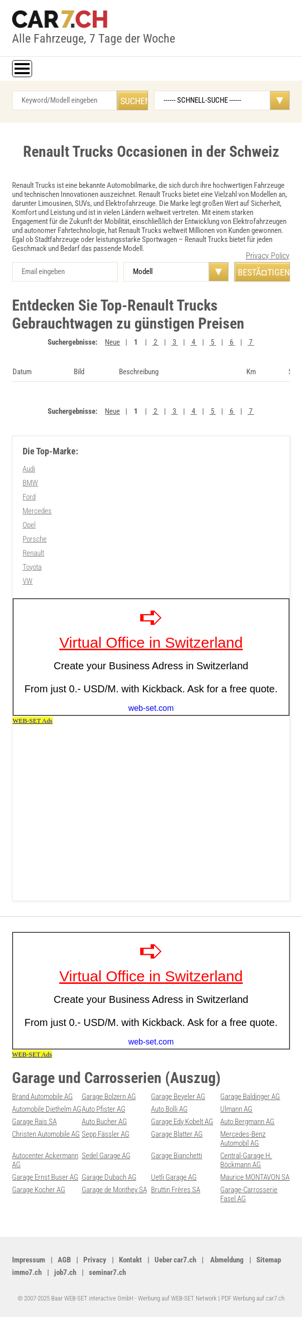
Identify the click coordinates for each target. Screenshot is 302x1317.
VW (28, 581)
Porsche (35, 539)
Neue (112, 342)
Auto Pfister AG (103, 1109)
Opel (29, 525)
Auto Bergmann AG (247, 1121)
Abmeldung (226, 1259)
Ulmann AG (236, 1109)
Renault (33, 553)
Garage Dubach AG (109, 1177)
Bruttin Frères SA (175, 1189)
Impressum (28, 1259)
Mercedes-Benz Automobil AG (242, 1139)
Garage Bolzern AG (109, 1096)
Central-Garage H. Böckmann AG (246, 1160)
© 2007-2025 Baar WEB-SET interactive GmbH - (78, 1298)
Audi (29, 468)
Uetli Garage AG (174, 1177)
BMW (30, 482)
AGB (64, 1259)
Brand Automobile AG (42, 1096)
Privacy (94, 1259)
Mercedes (37, 510)
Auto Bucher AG (104, 1121)
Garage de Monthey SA (114, 1189)
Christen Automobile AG (46, 1134)
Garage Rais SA (34, 1121)
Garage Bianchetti (176, 1155)
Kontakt (130, 1259)
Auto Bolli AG (169, 1109)
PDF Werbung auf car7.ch (252, 1298)
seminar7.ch (107, 1272)
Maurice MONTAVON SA (254, 1177)
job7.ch (65, 1272)
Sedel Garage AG (106, 1155)
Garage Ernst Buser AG (45, 1177)
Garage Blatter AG (177, 1134)
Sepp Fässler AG (105, 1134)
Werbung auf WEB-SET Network (177, 1298)
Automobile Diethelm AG (46, 1109)
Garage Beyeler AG (178, 1096)
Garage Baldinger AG (250, 1096)
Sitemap (268, 1259)
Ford (29, 496)
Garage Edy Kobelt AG (182, 1121)
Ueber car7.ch (175, 1259)
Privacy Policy (267, 255)
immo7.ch (27, 1272)
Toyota (32, 567)
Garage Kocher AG (38, 1189)
